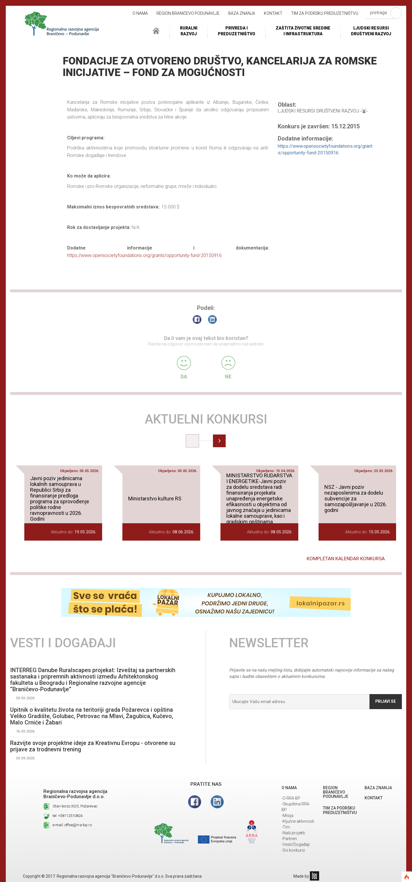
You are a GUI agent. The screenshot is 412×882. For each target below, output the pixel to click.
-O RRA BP (291, 798)
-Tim (286, 827)
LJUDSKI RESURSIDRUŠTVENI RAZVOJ (371, 31)
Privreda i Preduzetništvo (236, 31)
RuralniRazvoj (188, 31)
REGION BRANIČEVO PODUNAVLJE (188, 13)
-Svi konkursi (293, 850)
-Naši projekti (293, 833)
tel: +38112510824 (67, 815)
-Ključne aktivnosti (298, 821)
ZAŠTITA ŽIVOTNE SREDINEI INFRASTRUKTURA (303, 31)
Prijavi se (385, 701)
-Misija (287, 815)
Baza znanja (241, 13)
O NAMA (140, 13)
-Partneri (289, 838)
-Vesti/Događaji (296, 844)
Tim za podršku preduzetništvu (324, 13)
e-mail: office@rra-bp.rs (72, 825)
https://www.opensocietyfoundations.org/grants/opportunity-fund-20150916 (144, 255)
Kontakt (273, 13)
